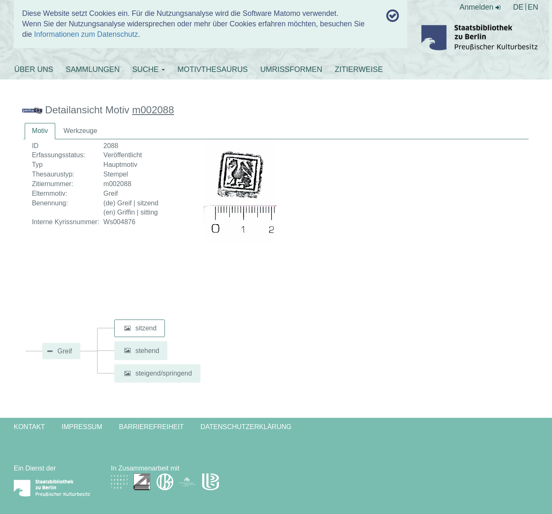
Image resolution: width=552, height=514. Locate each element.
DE (518, 7)
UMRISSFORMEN (291, 69)
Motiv (40, 130)
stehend (147, 350)
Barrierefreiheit (151, 426)
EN (533, 7)
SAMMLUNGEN (93, 69)
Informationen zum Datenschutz (86, 34)
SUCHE (148, 69)
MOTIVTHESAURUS (212, 69)
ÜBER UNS (33, 69)
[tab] (40, 131)
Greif (64, 351)
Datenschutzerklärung (246, 426)
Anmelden (480, 7)
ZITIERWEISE (359, 69)
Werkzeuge (81, 130)
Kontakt (29, 426)
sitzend (146, 328)
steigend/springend (163, 373)
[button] (127, 328)
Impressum (82, 426)
